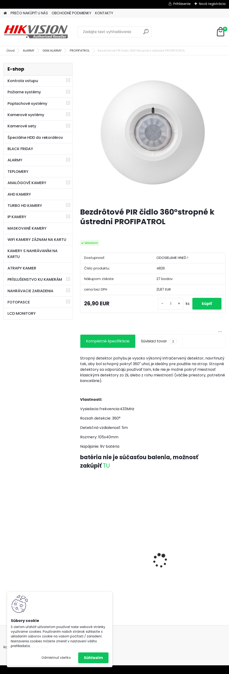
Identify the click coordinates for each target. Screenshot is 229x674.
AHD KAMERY (19, 194)
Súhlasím (93, 657)
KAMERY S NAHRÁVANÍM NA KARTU (33, 253)
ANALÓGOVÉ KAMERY (27, 183)
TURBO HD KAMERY (25, 205)
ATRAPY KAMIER (22, 268)
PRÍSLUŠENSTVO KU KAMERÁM (35, 279)
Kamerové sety (22, 126)
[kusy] (171, 304)
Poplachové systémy (27, 103)
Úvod (11, 50)
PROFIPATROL (80, 50)
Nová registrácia (212, 3)
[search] (146, 33)
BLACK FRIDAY (20, 148)
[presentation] (82, 552)
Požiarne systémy (24, 92)
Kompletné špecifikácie (107, 341)
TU (106, 466)
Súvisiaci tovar (159, 341)
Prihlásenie (182, 3)
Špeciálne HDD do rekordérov (35, 137)
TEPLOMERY (18, 171)
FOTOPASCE (19, 302)
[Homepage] (5, 13)
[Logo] (36, 32)
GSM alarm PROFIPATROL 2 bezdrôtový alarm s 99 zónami (101, 559)
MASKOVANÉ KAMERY (27, 228)
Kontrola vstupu (23, 80)
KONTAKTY (104, 13)
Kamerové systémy (26, 114)
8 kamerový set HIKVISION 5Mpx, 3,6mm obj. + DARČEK (152, 550)
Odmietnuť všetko (56, 657)
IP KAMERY (17, 217)
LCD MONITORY (22, 313)
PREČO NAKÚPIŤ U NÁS (29, 13)
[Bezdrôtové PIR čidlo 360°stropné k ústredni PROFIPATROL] (152, 133)
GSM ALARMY (52, 50)
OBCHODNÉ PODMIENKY (71, 13)
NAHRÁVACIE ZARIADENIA (30, 291)
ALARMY (28, 50)
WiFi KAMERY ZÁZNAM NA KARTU (37, 239)
